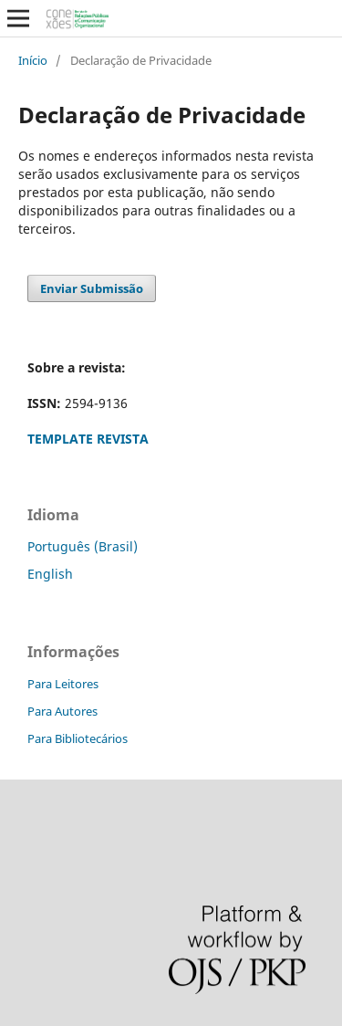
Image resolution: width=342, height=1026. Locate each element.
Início (32, 60)
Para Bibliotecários (77, 738)
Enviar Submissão (91, 288)
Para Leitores (62, 683)
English (50, 573)
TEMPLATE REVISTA (88, 438)
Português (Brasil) (82, 546)
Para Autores (62, 711)
